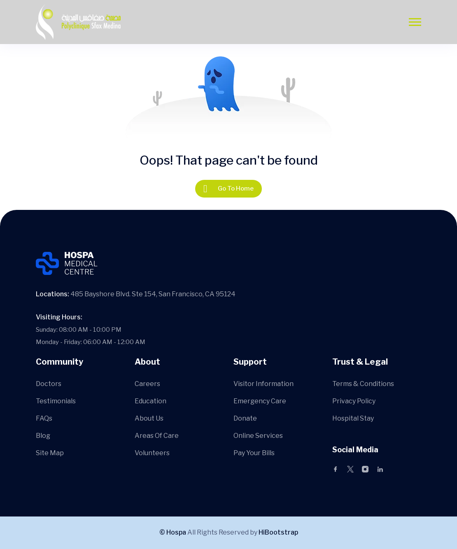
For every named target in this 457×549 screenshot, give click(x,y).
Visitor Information (263, 384)
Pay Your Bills (254, 453)
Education (150, 401)
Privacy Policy (353, 401)
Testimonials (56, 401)
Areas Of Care (157, 436)
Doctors (48, 384)
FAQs (44, 418)
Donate (245, 418)
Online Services (258, 436)
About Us (149, 418)
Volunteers (152, 453)
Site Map (50, 453)
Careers (147, 384)
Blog (43, 436)
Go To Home (228, 189)
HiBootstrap (278, 532)
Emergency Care (259, 401)
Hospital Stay (353, 418)
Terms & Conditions (363, 384)
